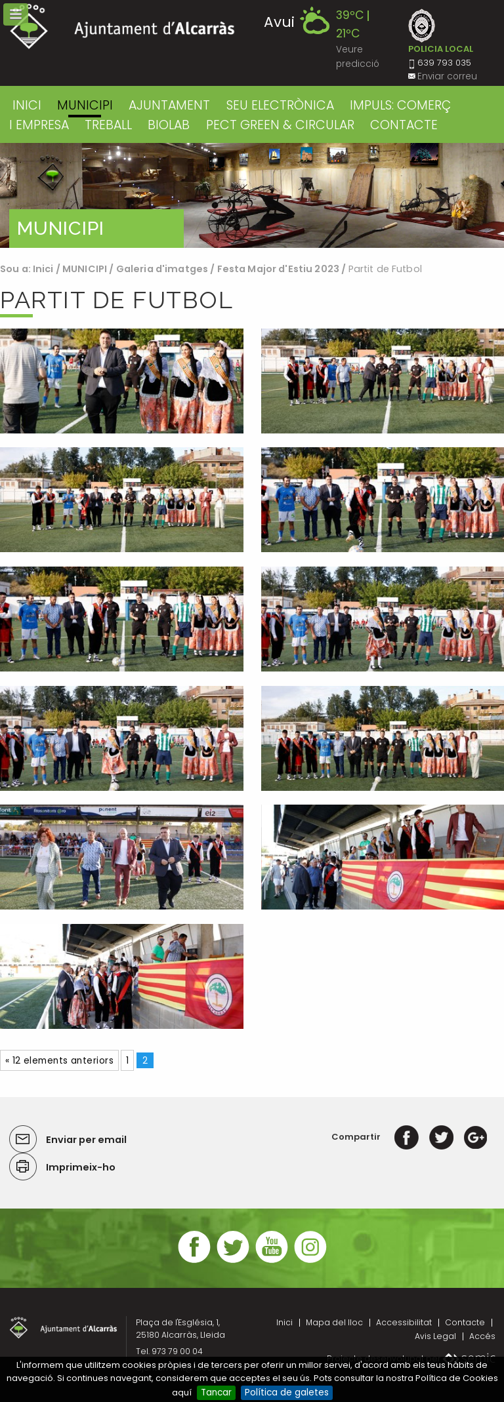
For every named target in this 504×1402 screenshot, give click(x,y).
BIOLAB (169, 125)
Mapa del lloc (334, 1322)
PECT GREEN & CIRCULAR (280, 125)
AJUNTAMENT (169, 105)
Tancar (216, 1392)
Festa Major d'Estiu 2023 (278, 268)
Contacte (465, 1322)
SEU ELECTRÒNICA (280, 105)
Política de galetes (287, 1392)
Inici (26, 105)
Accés (482, 1336)
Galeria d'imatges (162, 268)
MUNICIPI (85, 105)
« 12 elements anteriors (59, 1060)
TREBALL (108, 125)
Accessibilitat (404, 1322)
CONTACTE (404, 125)
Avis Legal (435, 1336)
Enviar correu (447, 76)
